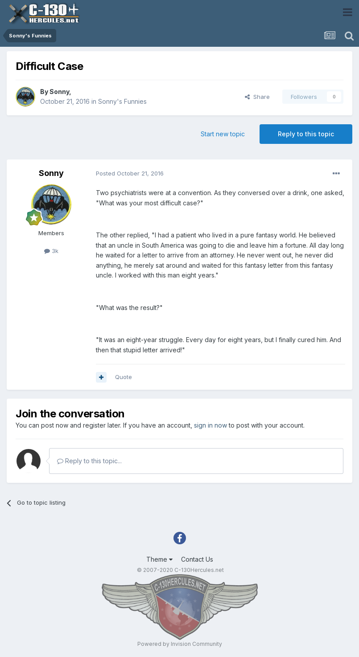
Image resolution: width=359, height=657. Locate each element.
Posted (130, 173)
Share (257, 96)
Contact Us (197, 559)
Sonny (59, 91)
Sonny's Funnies (122, 101)
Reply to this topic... (89, 461)
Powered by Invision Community (179, 644)
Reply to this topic (306, 134)
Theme (159, 559)
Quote (123, 376)
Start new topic (223, 134)
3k (51, 250)
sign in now (210, 425)
